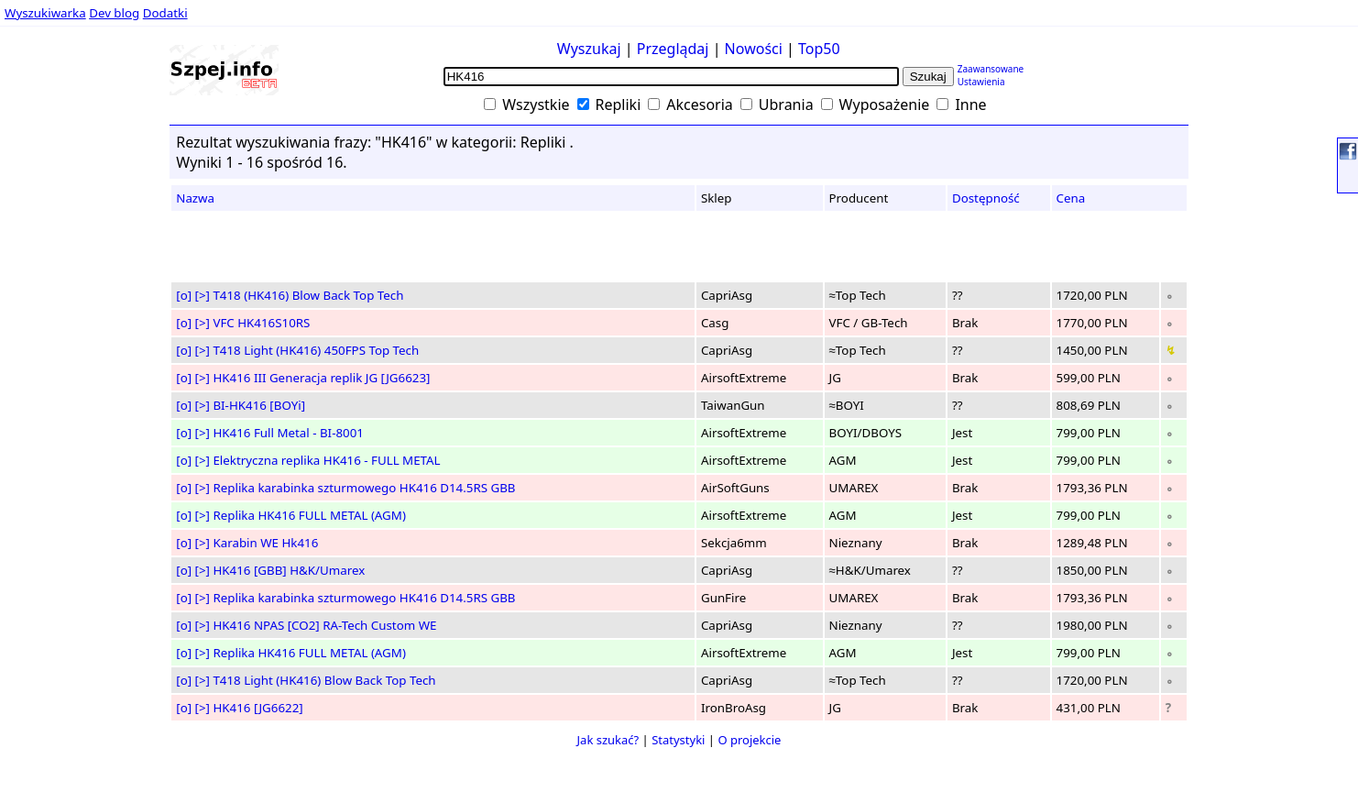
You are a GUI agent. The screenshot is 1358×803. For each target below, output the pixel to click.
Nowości (754, 48)
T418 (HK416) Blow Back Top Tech (308, 295)
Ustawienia (981, 81)
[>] (202, 295)
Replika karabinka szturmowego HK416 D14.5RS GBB (364, 487)
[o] (184, 295)
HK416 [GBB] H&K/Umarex (289, 570)
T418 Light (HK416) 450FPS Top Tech (316, 350)
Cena (1071, 198)
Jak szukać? (608, 740)
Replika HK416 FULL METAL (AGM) (309, 515)
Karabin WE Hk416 (265, 542)
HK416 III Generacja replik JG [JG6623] (321, 377)
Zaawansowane (991, 68)
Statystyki (678, 740)
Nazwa (195, 198)
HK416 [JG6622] (257, 707)
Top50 (819, 48)
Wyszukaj (589, 48)
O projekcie (749, 740)
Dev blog (114, 13)
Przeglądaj (673, 48)
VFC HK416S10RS (261, 322)
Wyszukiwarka (45, 13)
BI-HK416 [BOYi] (259, 405)
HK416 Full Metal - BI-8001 (288, 432)
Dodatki (165, 13)
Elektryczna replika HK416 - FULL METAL (326, 460)
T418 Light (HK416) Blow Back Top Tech (324, 680)
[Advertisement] (69, 357)
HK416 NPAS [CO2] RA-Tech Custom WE (324, 625)
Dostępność (986, 198)
